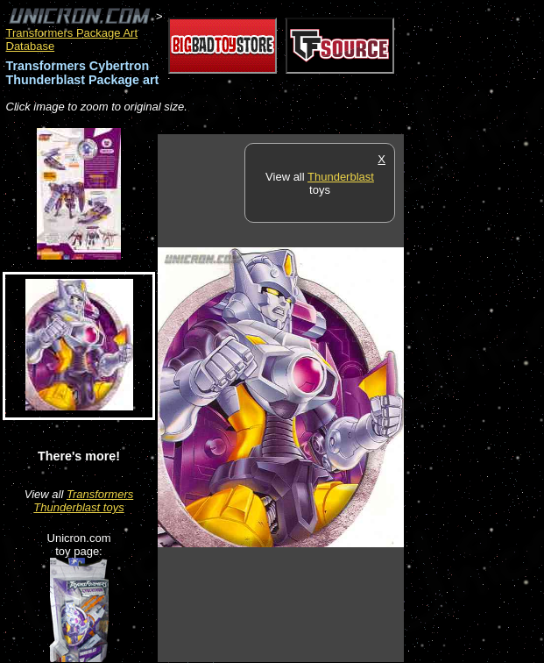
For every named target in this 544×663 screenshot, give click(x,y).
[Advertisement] (474, 397)
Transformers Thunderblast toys (83, 501)
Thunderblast (340, 176)
